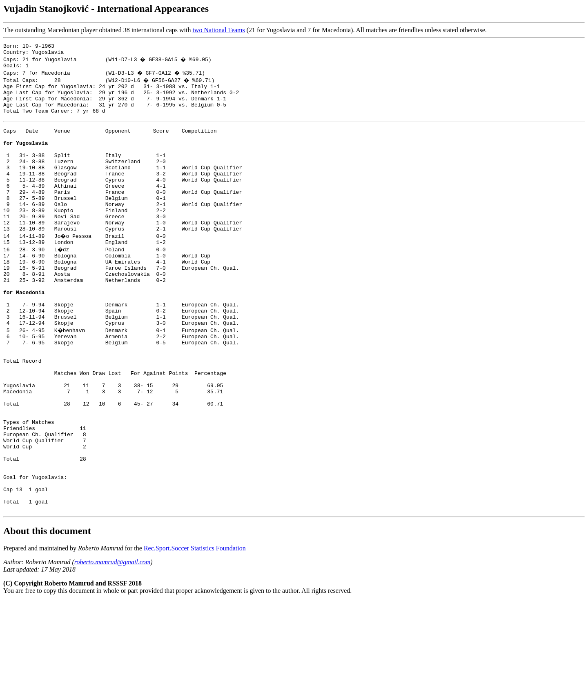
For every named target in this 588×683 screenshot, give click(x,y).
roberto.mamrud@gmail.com (112, 644)
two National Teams (218, 30)
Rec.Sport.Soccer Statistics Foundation (195, 630)
